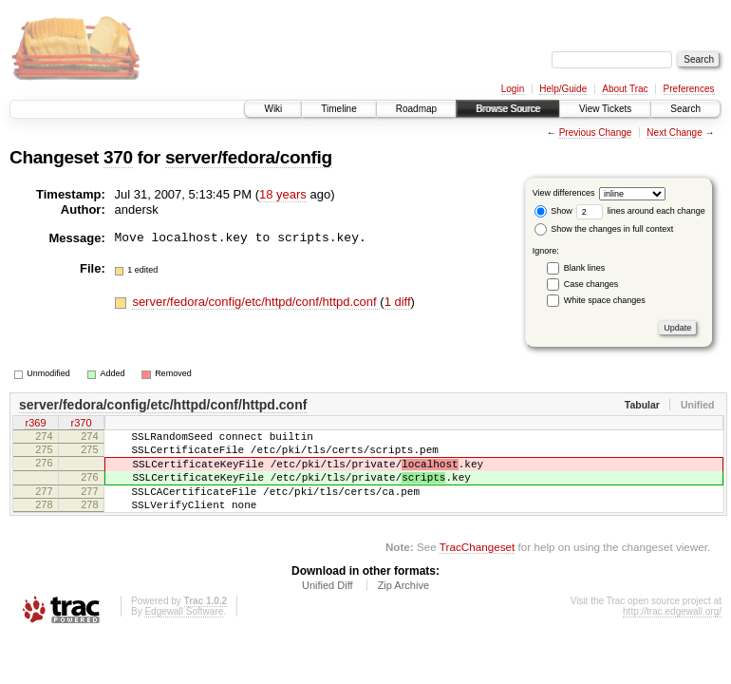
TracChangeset (477, 566)
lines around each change (640, 211)
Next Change (674, 132)
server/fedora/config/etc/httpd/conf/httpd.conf (256, 301)
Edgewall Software (183, 631)
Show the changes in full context (604, 229)
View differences (564, 193)
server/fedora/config (248, 157)
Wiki (273, 109)
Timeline (338, 109)
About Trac (624, 89)
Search (685, 109)
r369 (35, 424)
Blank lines (585, 268)
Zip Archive (403, 605)
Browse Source (508, 109)
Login (512, 89)
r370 (80, 424)
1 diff (397, 301)
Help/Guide (563, 89)
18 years (283, 194)
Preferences (689, 89)
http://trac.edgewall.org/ (672, 631)
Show (553, 211)
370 (118, 157)
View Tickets (605, 109)
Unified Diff (327, 605)
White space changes (605, 300)
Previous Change (595, 132)
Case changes (591, 284)
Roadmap (416, 109)
